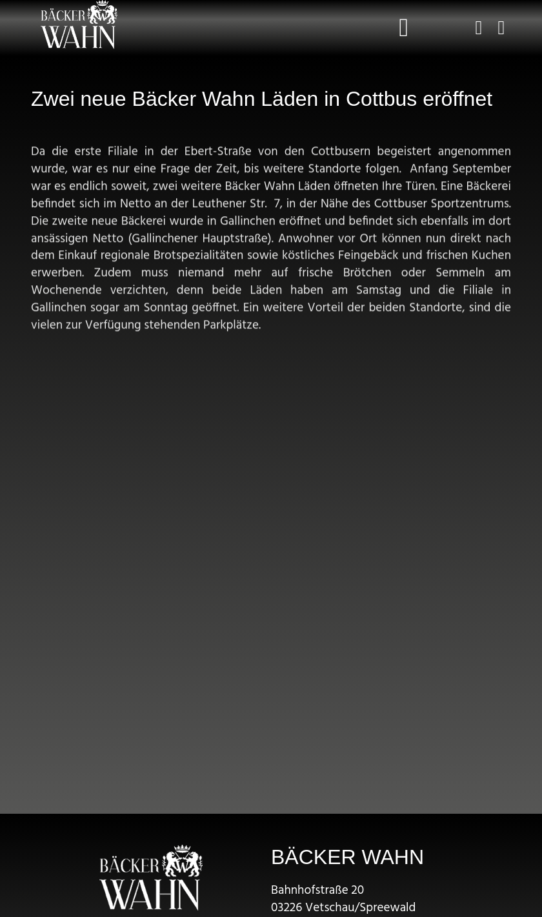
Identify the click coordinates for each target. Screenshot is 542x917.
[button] (404, 27)
